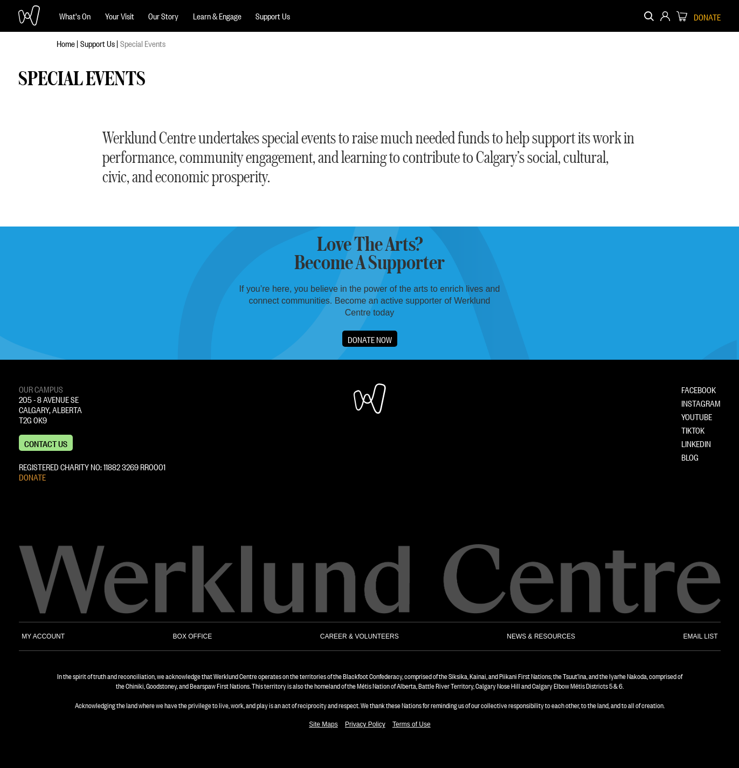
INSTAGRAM (701, 402)
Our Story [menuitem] (163, 15)
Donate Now (370, 338)
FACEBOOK (698, 388)
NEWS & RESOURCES (541, 636)
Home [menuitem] (66, 42)
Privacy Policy (365, 724)
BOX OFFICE (192, 636)
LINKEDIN (696, 442)
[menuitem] (74, 15)
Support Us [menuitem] (272, 15)
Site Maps (323, 724)
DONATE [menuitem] (707, 16)
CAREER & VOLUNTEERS (359, 636)
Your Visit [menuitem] (119, 15)
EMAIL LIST (700, 636)
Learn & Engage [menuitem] (217, 15)
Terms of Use (411, 724)
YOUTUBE (696, 415)
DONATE (32, 476)
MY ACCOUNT (43, 636)
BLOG (690, 456)
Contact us (45, 442)
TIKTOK (693, 429)
